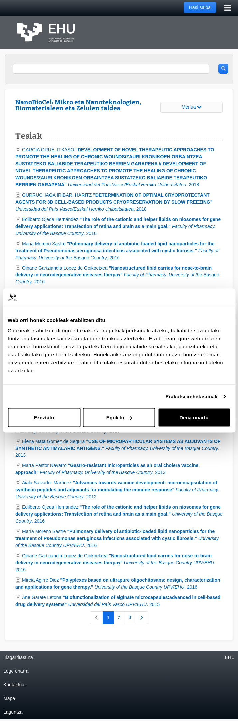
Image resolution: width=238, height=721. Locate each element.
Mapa (9, 698)
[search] (111, 69)
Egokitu (119, 417)
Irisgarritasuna (18, 657)
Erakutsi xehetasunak (191, 396)
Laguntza (13, 712)
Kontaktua (13, 684)
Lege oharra (16, 671)
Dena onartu (194, 417)
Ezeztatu (44, 417)
